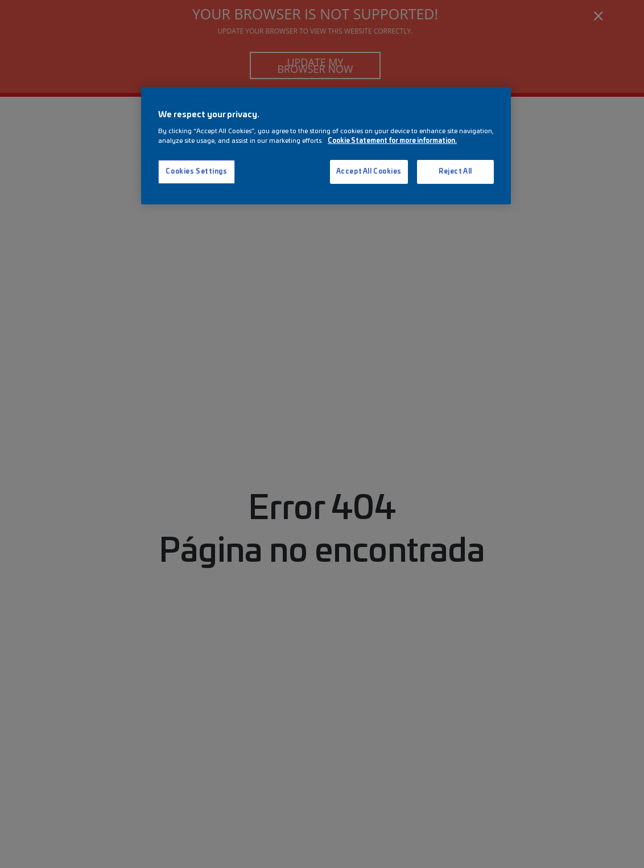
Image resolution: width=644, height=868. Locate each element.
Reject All (455, 171)
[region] (326, 146)
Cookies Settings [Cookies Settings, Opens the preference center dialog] (196, 171)
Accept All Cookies (369, 171)
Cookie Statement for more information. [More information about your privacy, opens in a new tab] (392, 141)
